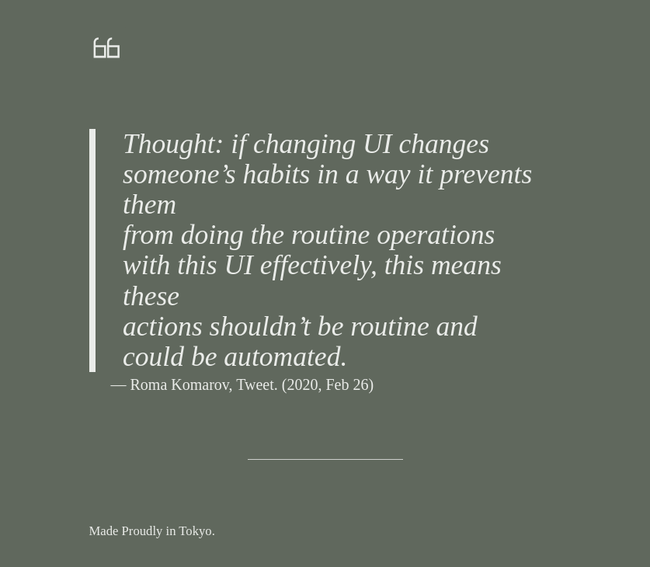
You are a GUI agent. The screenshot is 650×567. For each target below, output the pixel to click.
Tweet (255, 384)
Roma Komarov (179, 384)
